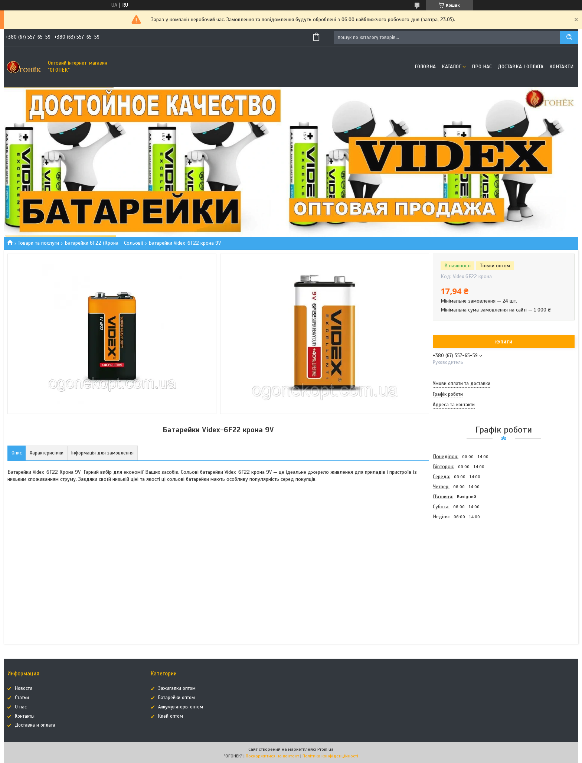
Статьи (22, 698)
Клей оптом (170, 716)
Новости (23, 688)
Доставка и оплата (35, 725)
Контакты (25, 716)
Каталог (451, 66)
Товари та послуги (38, 243)
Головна (425, 66)
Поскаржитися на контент (272, 756)
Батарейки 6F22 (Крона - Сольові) (104, 243)
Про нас (482, 66)
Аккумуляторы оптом (180, 707)
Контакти (561, 66)
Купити (503, 342)
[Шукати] (569, 37)
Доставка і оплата (520, 66)
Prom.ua (325, 749)
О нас (21, 707)
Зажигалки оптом (177, 688)
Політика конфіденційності (330, 756)
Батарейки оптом (176, 698)
